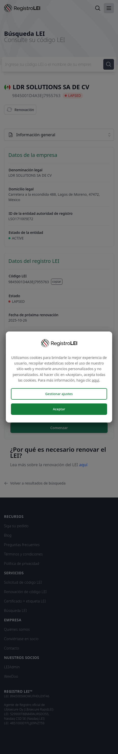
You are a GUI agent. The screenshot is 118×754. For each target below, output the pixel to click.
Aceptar (59, 409)
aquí (95, 380)
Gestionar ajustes (59, 393)
